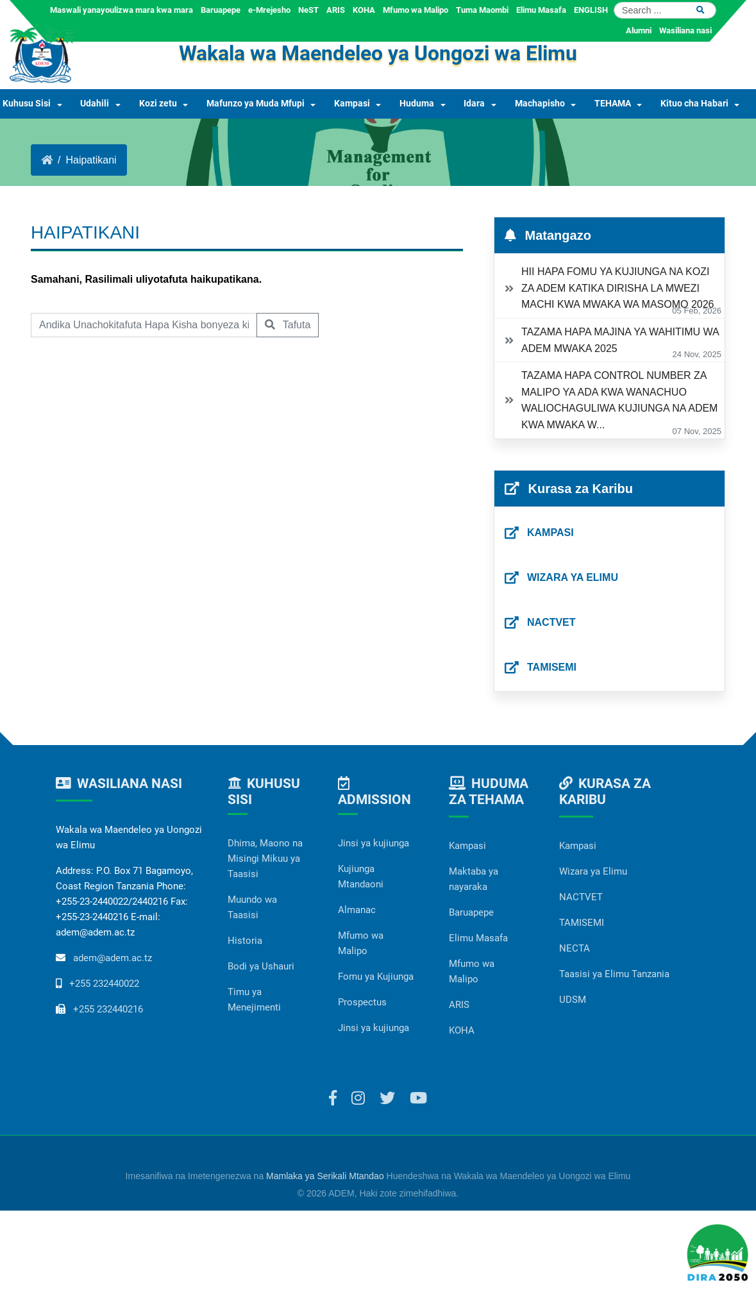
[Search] (665, 10)
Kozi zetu (158, 103)
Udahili (94, 103)
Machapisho (540, 103)
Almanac (357, 910)
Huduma (416, 103)
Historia (245, 940)
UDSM (572, 999)
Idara (474, 103)
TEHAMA (612, 103)
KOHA (364, 10)
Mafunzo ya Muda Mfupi (255, 103)
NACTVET (581, 897)
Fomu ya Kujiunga (376, 976)
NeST (308, 10)
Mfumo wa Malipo (415, 10)
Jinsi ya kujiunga (373, 843)
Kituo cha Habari (694, 103)
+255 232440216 (108, 1009)
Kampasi (352, 103)
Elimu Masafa (541, 10)
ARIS (335, 10)
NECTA (574, 948)
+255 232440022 (104, 983)
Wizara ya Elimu (593, 871)
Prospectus (362, 1002)
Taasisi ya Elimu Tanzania (614, 974)
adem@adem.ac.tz (112, 958)
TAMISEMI (581, 922)
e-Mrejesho (269, 10)
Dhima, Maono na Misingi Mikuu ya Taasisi (265, 858)
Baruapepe (220, 10)
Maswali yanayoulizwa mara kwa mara (121, 10)
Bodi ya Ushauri (261, 966)
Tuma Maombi (482, 10)
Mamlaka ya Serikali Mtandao (325, 1176)
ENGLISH (591, 10)
